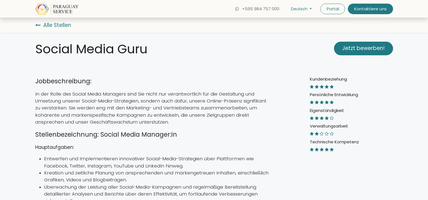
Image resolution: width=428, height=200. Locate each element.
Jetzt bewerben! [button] (363, 48)
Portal (333, 9)
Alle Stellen (53, 25)
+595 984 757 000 (256, 9)
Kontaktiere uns (370, 9)
